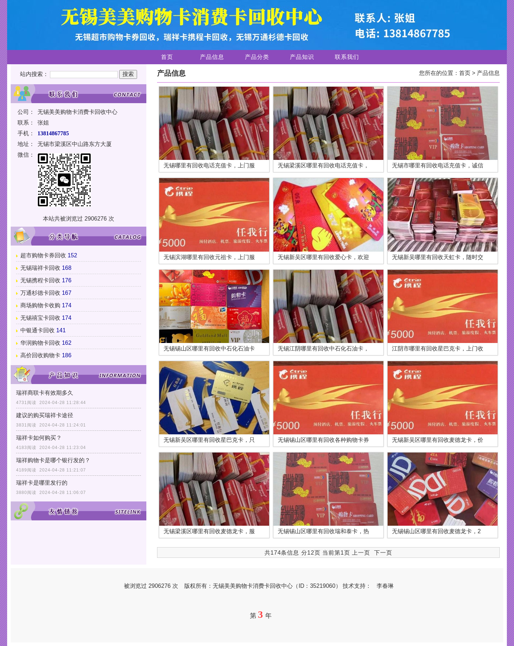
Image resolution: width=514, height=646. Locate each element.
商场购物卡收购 (40, 305)
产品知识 (302, 57)
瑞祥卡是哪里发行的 (41, 483)
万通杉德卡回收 (40, 293)
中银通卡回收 (37, 330)
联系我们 (347, 57)
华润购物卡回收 (40, 343)
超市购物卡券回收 (43, 255)
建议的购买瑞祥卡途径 (44, 415)
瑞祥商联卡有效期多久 (44, 393)
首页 (167, 57)
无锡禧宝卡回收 (40, 318)
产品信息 (212, 57)
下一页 (383, 553)
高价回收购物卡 (40, 355)
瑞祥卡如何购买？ (39, 438)
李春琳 (385, 586)
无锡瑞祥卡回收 (40, 268)
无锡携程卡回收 (40, 280)
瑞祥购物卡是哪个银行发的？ (53, 460)
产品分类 (257, 57)
